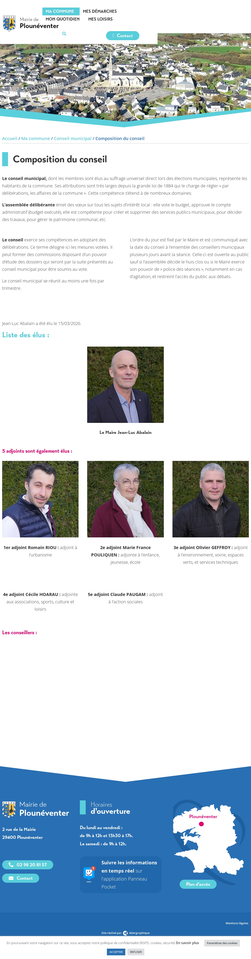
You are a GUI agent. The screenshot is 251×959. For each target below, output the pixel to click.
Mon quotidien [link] (173, 11)
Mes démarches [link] (131, 11)
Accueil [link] (9, 138)
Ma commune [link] (90, 11)
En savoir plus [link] (187, 942)
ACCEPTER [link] (116, 952)
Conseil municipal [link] (73, 138)
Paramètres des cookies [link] (222, 943)
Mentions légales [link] (237, 915)
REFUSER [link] (136, 952)
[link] (34, 18)
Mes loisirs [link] (211, 11)
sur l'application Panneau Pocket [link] (132, 870)
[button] (243, 11)
